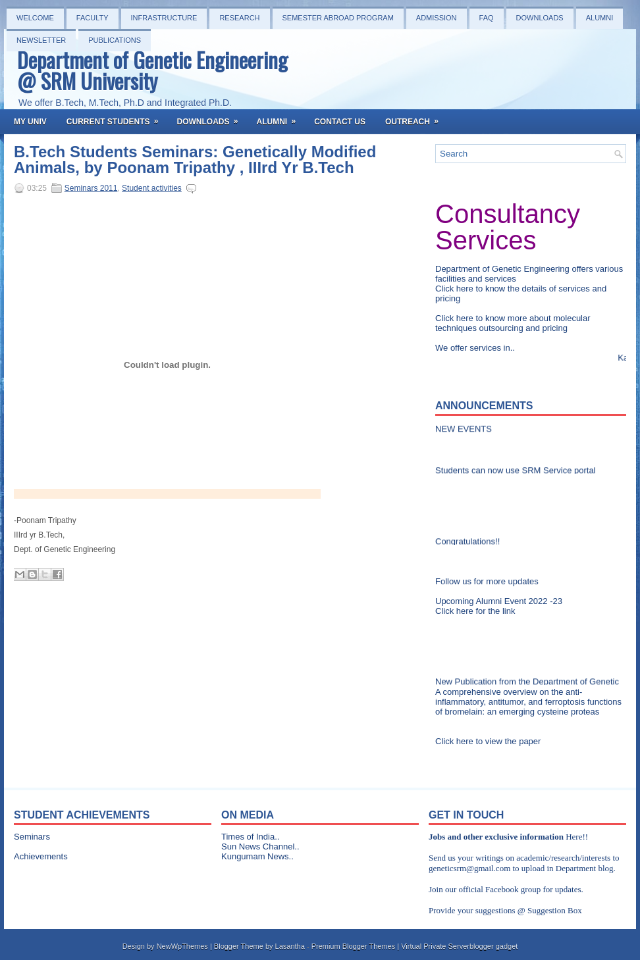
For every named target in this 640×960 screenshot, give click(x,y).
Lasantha (290, 946)
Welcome (35, 18)
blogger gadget (493, 946)
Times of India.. (250, 837)
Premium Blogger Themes (353, 946)
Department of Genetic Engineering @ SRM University (152, 70)
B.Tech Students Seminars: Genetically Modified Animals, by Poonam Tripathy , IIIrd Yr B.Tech (195, 160)
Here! (575, 837)
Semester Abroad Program (338, 18)
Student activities (152, 188)
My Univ (30, 121)
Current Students (117, 117)
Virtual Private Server (435, 946)
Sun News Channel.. (260, 846)
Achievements (41, 856)
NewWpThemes (182, 946)
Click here (455, 288)
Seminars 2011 (91, 188)
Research (239, 18)
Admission (436, 18)
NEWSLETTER (41, 40)
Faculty (92, 18)
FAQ (486, 18)
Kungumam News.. (257, 856)
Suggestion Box (554, 910)
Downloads (540, 18)
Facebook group (513, 889)
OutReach (416, 117)
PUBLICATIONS (114, 40)
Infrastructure (164, 18)
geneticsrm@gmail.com (469, 868)
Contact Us (339, 121)
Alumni (600, 18)
